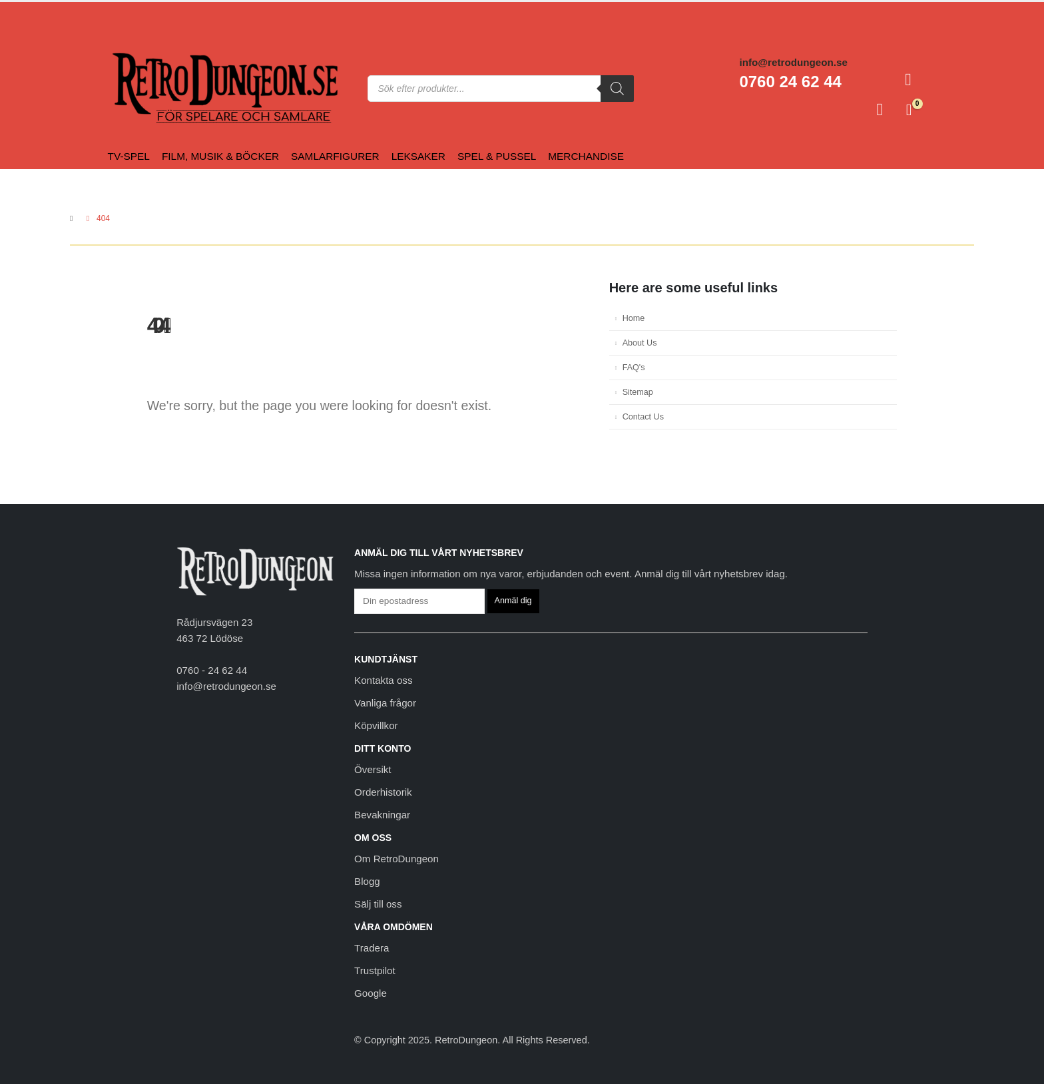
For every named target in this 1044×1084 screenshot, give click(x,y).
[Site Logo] (138, 88)
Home (634, 318)
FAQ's (634, 367)
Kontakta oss (383, 680)
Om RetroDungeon (396, 858)
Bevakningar (382, 814)
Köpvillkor (376, 725)
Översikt (372, 769)
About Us (640, 343)
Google (370, 993)
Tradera (371, 947)
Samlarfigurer (335, 156)
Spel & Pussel (496, 156)
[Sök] (617, 88)
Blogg (367, 881)
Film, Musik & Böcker (220, 156)
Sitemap (638, 392)
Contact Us (643, 416)
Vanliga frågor (385, 702)
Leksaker (418, 156)
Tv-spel (129, 156)
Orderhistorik (382, 792)
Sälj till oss (377, 904)
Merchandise (586, 156)
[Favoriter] (880, 110)
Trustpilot (374, 970)
